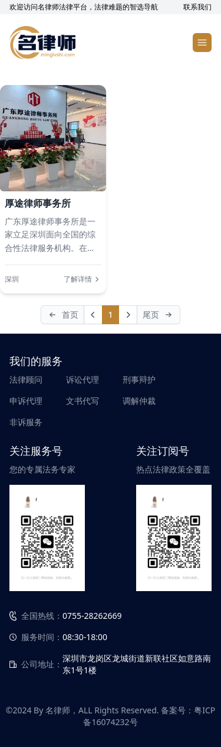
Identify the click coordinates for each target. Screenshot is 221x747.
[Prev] (93, 314)
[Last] (158, 314)
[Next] (127, 314)
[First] (62, 314)
